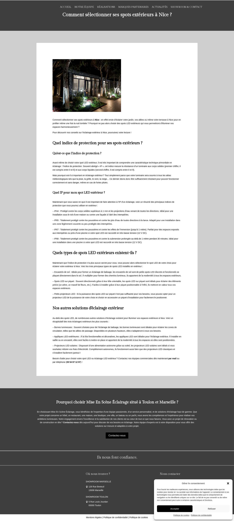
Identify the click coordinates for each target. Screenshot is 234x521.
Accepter (174, 508)
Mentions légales (94, 518)
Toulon (148, 402)
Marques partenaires (133, 7)
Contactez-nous (117, 435)
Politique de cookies (181, 515)
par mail (172, 358)
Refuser (212, 508)
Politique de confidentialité (201, 515)
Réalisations (106, 7)
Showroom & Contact (186, 7)
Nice (96, 120)
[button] (228, 483)
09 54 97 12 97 (73, 362)
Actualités (159, 7)
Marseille (167, 402)
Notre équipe (84, 7)
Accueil (65, 7)
